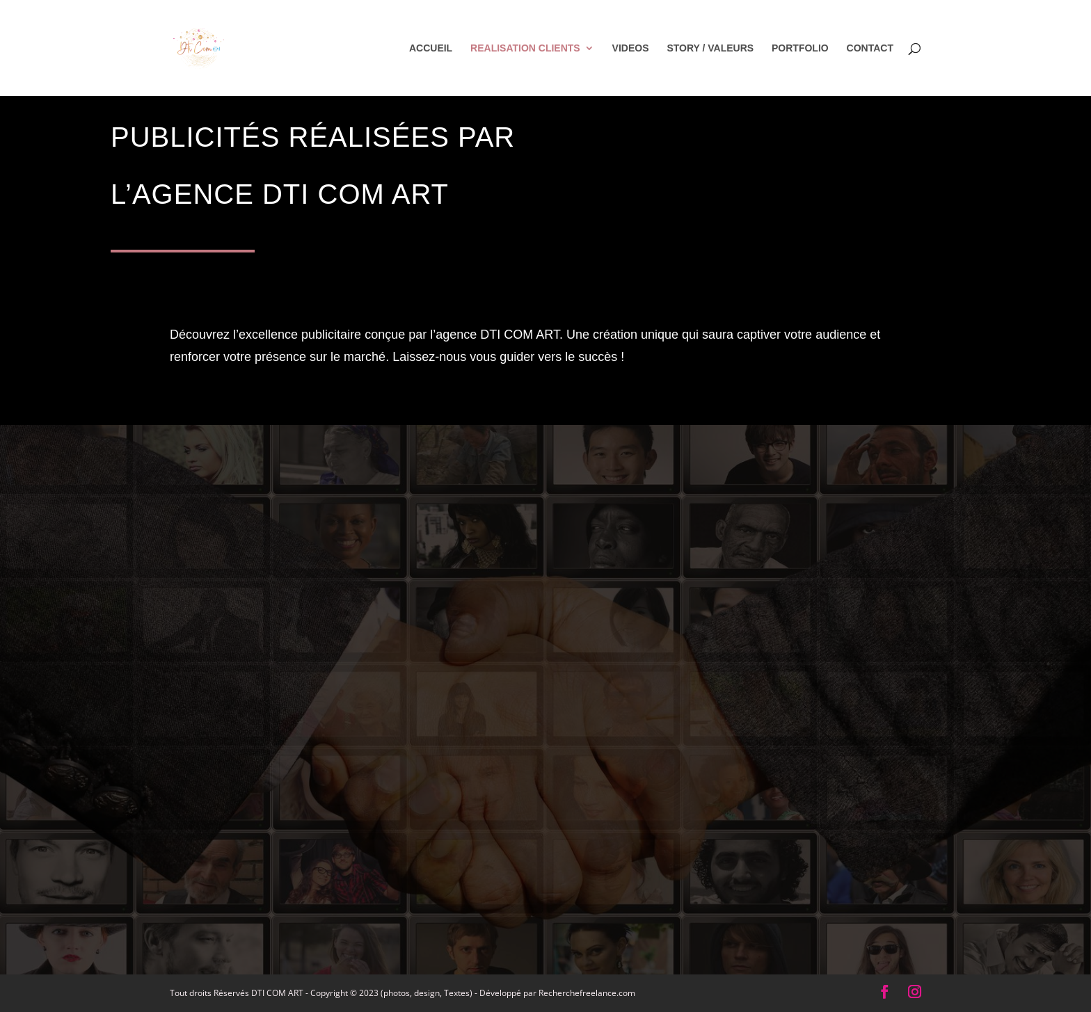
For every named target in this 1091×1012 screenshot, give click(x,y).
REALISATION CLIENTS (525, 48)
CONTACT (870, 48)
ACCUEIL (430, 48)
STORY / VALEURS (710, 48)
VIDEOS (630, 48)
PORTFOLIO (800, 48)
